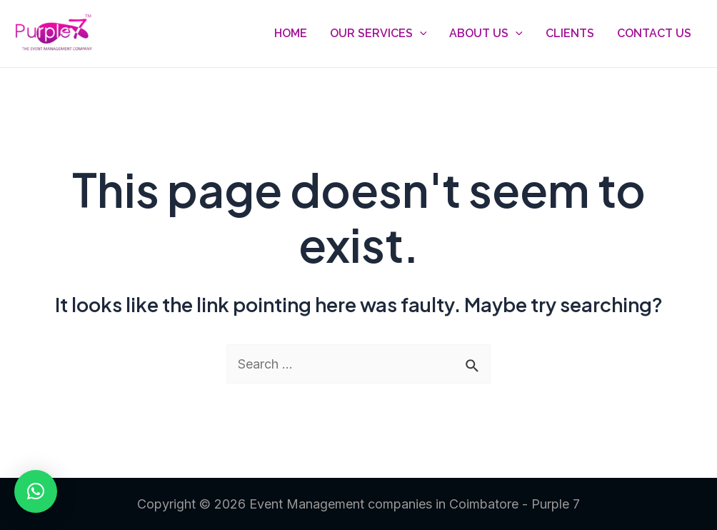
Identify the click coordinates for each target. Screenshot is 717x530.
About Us (486, 33)
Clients (570, 33)
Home (290, 33)
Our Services (378, 33)
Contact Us (654, 33)
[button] (35, 491)
